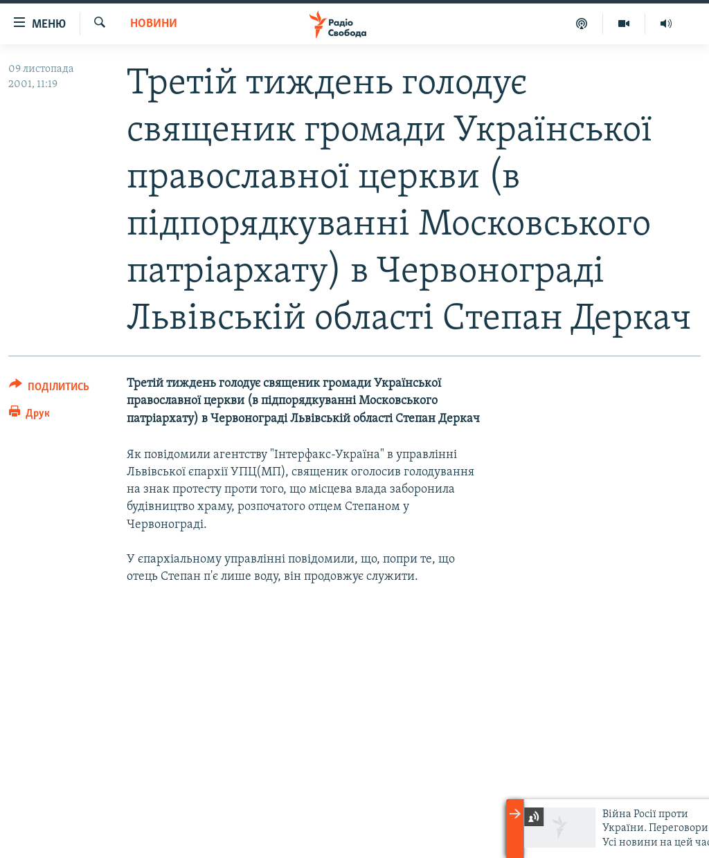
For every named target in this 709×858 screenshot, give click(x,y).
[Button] (49, 389)
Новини (153, 23)
